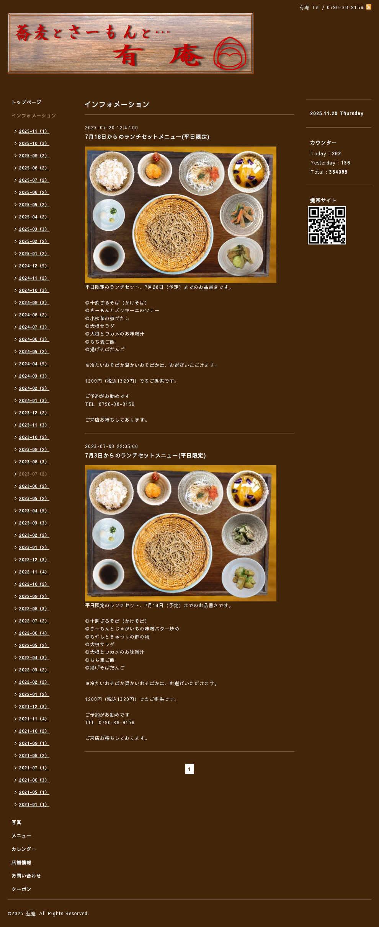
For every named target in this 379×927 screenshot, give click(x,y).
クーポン (21, 889)
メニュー (21, 836)
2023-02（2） (34, 535)
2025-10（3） (34, 143)
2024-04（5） (34, 364)
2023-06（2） (34, 486)
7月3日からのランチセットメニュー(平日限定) (145, 455)
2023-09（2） (34, 449)
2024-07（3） (34, 327)
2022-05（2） (34, 645)
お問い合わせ (26, 876)
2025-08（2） (34, 168)
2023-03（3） (34, 523)
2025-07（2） (34, 180)
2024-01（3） (34, 400)
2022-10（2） (34, 584)
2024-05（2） (34, 351)
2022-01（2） (34, 694)
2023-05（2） (34, 498)
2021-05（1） (34, 792)
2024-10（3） (34, 290)
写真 (16, 822)
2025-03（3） (34, 229)
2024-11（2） (34, 278)
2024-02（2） (34, 388)
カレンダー (23, 849)
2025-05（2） (34, 204)
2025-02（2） (34, 241)
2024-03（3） (34, 376)
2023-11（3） (34, 425)
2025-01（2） (34, 253)
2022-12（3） (34, 559)
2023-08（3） (34, 461)
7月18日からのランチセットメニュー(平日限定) (147, 136)
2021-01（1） (34, 804)
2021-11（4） (34, 719)
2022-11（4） (34, 572)
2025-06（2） (34, 192)
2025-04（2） (34, 217)
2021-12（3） (34, 706)
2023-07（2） (34, 474)
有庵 (31, 913)
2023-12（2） (34, 412)
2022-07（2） (34, 621)
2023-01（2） (34, 547)
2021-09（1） (34, 743)
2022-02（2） (34, 682)
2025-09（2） (34, 155)
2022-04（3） (34, 657)
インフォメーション (33, 115)
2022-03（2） (34, 670)
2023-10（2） (34, 437)
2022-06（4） (34, 633)
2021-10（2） (34, 731)
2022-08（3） (34, 608)
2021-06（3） (34, 780)
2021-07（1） (34, 768)
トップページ (26, 102)
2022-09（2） (34, 596)
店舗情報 (21, 862)
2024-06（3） (34, 339)
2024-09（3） (34, 302)
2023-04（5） (34, 510)
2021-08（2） (34, 755)
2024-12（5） (34, 266)
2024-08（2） (34, 315)
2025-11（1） (34, 131)
